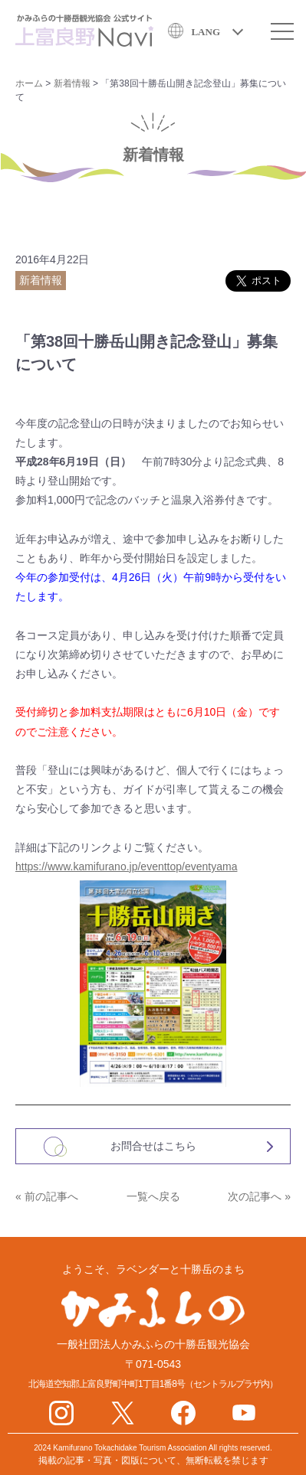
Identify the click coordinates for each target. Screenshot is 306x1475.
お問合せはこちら (153, 1146)
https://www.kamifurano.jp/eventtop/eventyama (126, 866)
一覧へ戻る (153, 1196)
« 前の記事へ (46, 1196)
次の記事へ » (259, 1196)
